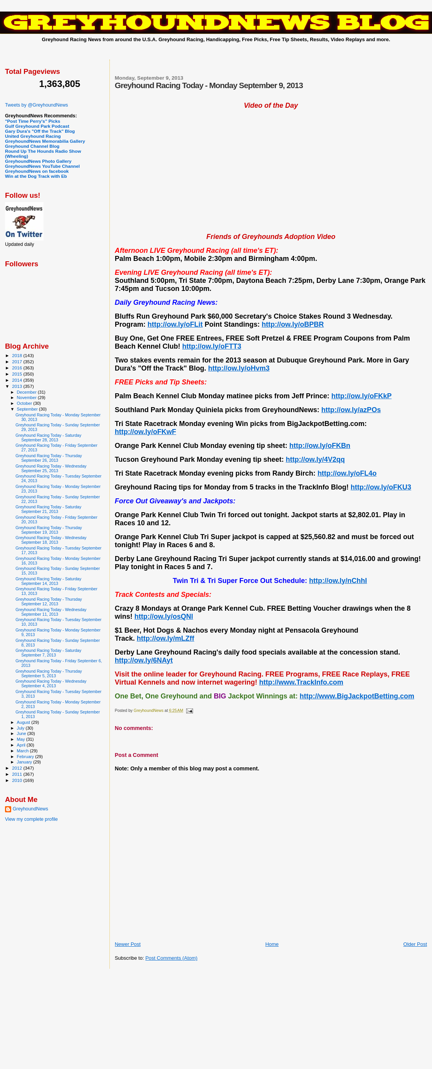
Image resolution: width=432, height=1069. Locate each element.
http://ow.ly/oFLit (175, 324)
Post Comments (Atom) (171, 958)
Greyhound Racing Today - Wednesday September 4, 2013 (50, 683)
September (28, 409)
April (22, 745)
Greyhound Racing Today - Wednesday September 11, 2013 (50, 611)
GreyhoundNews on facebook (37, 171)
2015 (17, 373)
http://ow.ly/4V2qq (315, 459)
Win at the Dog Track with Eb (36, 176)
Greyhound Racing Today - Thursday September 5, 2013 (48, 673)
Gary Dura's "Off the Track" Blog (40, 131)
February (26, 756)
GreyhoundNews (30, 809)
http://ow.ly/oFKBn (319, 445)
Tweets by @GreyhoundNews (36, 105)
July (21, 728)
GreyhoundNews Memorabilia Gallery (45, 141)
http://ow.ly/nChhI (338, 581)
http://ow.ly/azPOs (351, 410)
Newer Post (128, 944)
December (27, 392)
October (25, 403)
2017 (17, 361)
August (24, 722)
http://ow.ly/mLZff (165, 638)
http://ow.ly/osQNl (163, 616)
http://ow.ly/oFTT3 (211, 346)
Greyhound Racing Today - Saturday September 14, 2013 (48, 581)
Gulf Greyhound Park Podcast (37, 126)
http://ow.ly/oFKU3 (381, 487)
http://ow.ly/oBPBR (293, 324)
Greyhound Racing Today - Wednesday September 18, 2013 (50, 540)
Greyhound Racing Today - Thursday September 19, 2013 (48, 529)
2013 (17, 386)
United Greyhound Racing (33, 136)
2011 (17, 774)
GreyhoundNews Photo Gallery (38, 161)
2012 (17, 767)
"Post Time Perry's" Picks (32, 121)
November (27, 397)
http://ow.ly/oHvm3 (238, 368)
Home (272, 944)
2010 (17, 780)
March (23, 750)
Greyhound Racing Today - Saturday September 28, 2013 (48, 437)
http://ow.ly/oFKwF (145, 432)
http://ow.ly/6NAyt (144, 660)
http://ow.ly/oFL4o (347, 473)
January (25, 762)
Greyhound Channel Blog (32, 146)
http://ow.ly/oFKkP (361, 396)
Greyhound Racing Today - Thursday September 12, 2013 (48, 601)
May (21, 739)
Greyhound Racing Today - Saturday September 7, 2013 (48, 652)
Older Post (415, 944)
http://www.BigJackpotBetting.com (357, 696)
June (22, 733)
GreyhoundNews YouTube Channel (42, 166)
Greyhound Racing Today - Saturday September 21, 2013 (48, 509)
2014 (17, 380)
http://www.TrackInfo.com (301, 682)
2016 (17, 367)
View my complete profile (31, 819)
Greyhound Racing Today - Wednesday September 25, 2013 (50, 468)
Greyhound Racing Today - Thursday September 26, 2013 (48, 458)
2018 (17, 355)
